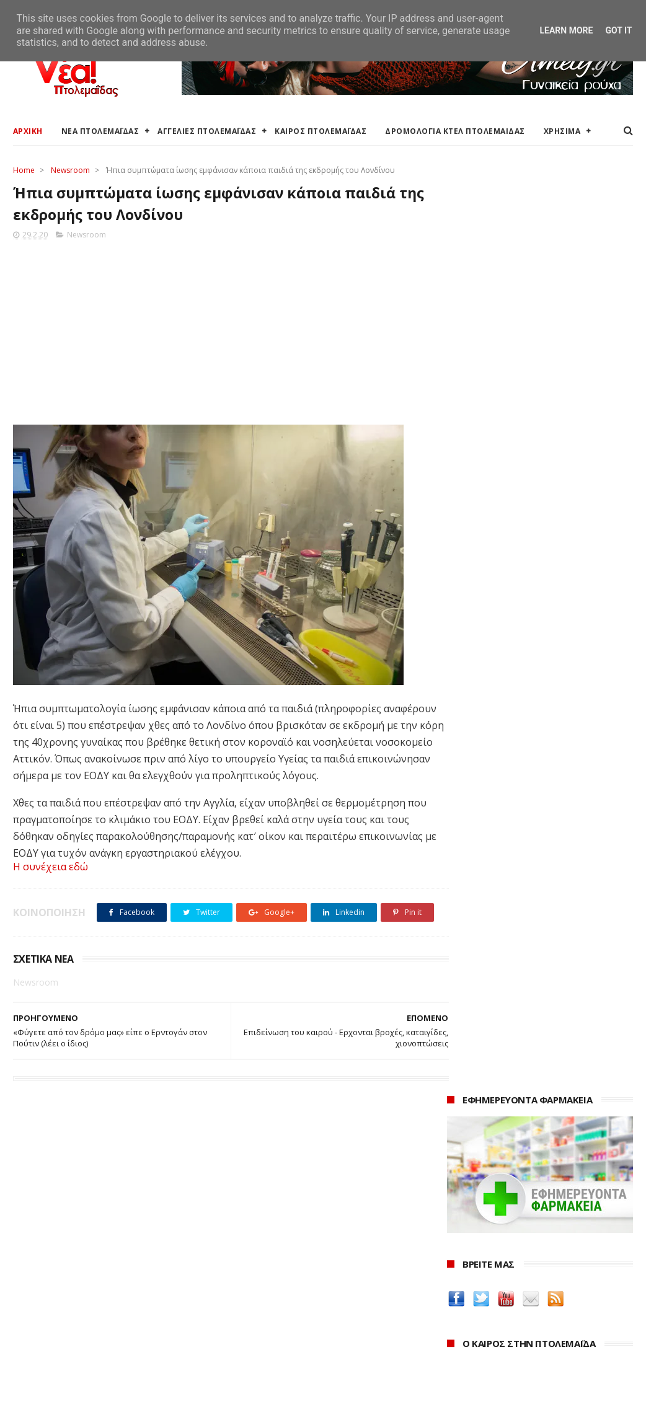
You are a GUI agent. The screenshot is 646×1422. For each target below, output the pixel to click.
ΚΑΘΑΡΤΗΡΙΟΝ (479, 1124)
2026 (459, 1252)
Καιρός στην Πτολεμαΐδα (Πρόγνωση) (89, 1252)
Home (24, 170)
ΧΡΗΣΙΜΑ (562, 131)
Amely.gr (467, 1050)
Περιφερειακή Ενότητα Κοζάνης (287, 1282)
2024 (459, 1286)
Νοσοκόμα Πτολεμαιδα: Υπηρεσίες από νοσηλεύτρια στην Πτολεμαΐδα (537, 1144)
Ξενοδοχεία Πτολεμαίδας (64, 1326)
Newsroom (70, 170)
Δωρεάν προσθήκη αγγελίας (70, 1297)
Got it (618, 30)
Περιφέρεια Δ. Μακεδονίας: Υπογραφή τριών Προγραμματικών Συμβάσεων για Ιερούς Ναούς (537, 661)
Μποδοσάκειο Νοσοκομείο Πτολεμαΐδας (306, 1337)
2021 (459, 1337)
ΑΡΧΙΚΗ (28, 131)
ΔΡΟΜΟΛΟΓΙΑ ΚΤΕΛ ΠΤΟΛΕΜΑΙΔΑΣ (455, 131)
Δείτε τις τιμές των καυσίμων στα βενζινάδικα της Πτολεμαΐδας (526, 985)
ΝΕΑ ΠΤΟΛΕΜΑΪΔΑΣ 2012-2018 (71, 1406)
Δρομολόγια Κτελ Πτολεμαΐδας (76, 1311)
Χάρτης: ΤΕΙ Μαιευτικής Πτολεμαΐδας (86, 1356)
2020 (459, 1354)
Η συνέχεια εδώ (50, 868)
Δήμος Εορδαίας (256, 1252)
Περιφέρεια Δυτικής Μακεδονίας (289, 1297)
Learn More (566, 30)
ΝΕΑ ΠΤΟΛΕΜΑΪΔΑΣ (100, 131)
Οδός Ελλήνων (480, 1094)
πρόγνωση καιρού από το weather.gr (540, 554)
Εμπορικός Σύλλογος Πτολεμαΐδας (294, 1352)
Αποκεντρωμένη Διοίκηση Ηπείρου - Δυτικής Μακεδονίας (314, 1316)
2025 (459, 1270)
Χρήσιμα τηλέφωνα (51, 1371)
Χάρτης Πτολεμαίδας (53, 1341)
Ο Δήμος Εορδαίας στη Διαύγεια (288, 1267)
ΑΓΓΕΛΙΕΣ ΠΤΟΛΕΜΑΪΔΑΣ (206, 131)
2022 (459, 1320)
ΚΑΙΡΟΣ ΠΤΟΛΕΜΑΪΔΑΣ (320, 131)
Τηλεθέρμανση (254, 1366)
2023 (459, 1303)
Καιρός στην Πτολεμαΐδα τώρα (74, 1267)
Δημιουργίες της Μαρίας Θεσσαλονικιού (540, 1109)
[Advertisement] (220, 330)
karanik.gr (470, 1079)
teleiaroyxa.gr (478, 1065)
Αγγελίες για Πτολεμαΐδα (63, 1282)
